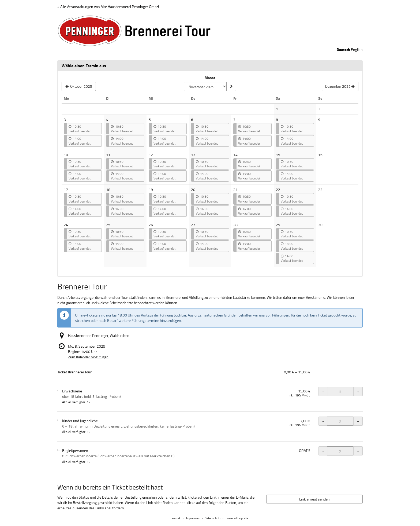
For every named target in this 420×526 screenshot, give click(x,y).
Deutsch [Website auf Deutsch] (343, 49)
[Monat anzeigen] (231, 86)
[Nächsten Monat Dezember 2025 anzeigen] (340, 86)
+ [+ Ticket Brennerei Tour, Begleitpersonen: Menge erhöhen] (358, 450)
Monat (210, 77)
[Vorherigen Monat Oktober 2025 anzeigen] (79, 86)
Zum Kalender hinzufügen (88, 356)
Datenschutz (213, 518)
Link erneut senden (314, 499)
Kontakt (177, 518)
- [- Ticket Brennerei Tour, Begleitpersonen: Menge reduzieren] (323, 450)
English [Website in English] (357, 49)
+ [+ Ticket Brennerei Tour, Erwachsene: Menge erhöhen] (358, 391)
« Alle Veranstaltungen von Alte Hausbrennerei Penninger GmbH (108, 6)
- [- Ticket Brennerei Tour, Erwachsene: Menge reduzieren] (323, 391)
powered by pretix (237, 518)
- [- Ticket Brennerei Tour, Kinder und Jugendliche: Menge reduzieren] (323, 421)
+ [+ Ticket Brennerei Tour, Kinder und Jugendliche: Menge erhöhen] (358, 421)
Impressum (193, 518)
